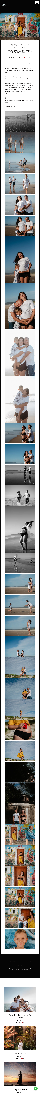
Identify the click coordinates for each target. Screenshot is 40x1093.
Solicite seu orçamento (20, 969)
